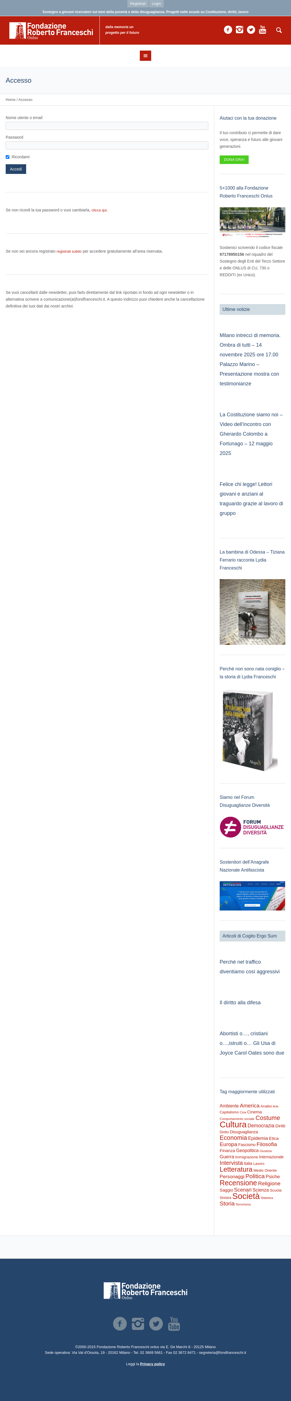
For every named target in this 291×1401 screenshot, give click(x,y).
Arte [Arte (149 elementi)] (275, 1106)
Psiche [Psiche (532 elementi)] (273, 1176)
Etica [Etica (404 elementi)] (273, 1138)
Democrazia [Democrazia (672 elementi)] (261, 1125)
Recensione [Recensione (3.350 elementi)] (238, 1183)
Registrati (138, 3)
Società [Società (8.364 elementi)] (245, 1196)
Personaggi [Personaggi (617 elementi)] (232, 1176)
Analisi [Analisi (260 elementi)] (266, 1106)
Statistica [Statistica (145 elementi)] (267, 1198)
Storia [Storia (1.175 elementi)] (227, 1203)
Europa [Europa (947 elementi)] (228, 1144)
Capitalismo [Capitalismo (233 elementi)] (229, 1112)
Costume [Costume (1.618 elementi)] (267, 1117)
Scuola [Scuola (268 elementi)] (276, 1190)
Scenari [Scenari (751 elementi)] (242, 1190)
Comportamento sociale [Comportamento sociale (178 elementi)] (237, 1119)
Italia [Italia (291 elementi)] (248, 1163)
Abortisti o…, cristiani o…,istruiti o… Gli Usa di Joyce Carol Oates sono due (252, 1043)
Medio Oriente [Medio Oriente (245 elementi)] (265, 1170)
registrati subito (69, 251)
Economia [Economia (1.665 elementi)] (233, 1137)
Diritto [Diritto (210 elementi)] (224, 1132)
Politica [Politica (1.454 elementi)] (255, 1176)
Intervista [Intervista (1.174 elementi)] (231, 1163)
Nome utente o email (24, 117)
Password (14, 137)
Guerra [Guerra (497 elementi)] (227, 1156)
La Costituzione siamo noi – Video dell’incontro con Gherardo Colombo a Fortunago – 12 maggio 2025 (251, 434)
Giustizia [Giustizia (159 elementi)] (266, 1151)
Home (11, 99)
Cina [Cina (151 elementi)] (243, 1112)
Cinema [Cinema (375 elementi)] (254, 1111)
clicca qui (99, 210)
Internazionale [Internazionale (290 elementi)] (271, 1157)
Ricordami (21, 157)
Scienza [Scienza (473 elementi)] (261, 1189)
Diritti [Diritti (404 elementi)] (280, 1125)
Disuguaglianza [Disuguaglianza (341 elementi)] (244, 1132)
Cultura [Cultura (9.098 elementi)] (233, 1124)
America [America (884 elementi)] (249, 1106)
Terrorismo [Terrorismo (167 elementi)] (243, 1204)
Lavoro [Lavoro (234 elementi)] (258, 1163)
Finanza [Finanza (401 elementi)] (227, 1150)
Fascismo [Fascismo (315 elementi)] (247, 1144)
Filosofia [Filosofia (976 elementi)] (267, 1144)
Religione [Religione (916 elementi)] (269, 1183)
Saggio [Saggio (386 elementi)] (226, 1190)
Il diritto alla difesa (240, 1002)
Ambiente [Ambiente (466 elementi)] (229, 1105)
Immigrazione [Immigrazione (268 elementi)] (246, 1157)
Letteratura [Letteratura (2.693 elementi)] (236, 1169)
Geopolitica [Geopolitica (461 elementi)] (247, 1150)
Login (156, 3)
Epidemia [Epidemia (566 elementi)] (258, 1138)
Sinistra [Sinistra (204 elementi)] (225, 1198)
